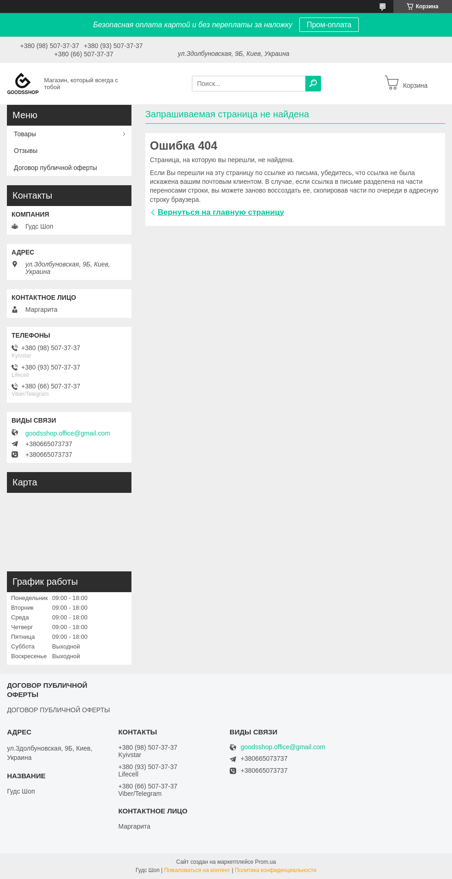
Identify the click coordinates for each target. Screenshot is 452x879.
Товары (25, 134)
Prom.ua (265, 862)
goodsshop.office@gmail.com (67, 433)
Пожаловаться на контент (197, 870)
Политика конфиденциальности (275, 870)
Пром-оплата (329, 25)
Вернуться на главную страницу (221, 212)
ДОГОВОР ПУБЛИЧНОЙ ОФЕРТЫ (58, 710)
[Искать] (313, 83)
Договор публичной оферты (55, 167)
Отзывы (25, 150)
